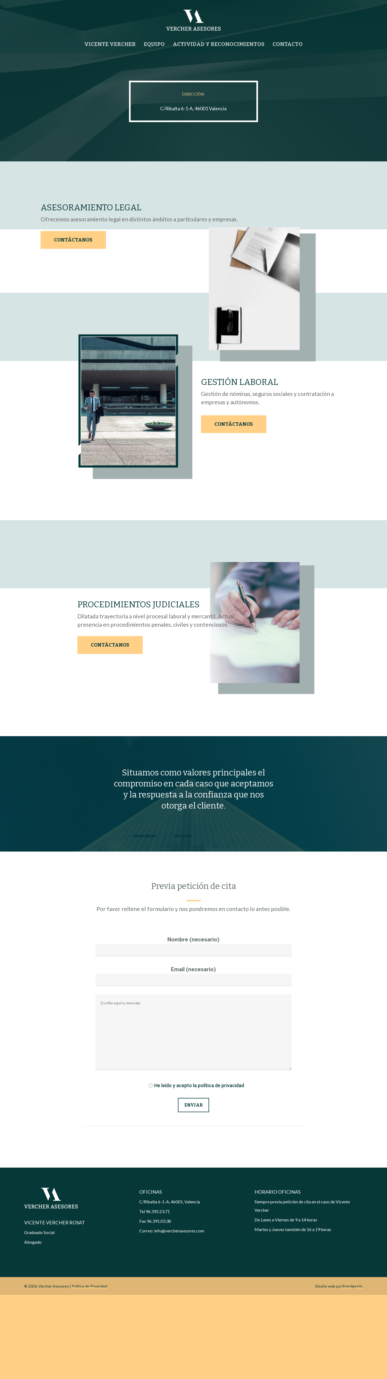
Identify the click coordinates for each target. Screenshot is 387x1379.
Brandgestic (352, 1370)
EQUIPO (154, 44)
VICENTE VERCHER (110, 44)
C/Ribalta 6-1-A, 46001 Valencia (193, 108)
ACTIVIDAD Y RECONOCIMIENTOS (218, 44)
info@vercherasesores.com (179, 1314)
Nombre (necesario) (193, 1031)
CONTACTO (288, 44)
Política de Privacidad (89, 1370)
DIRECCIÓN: (193, 94)
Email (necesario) (193, 1060)
